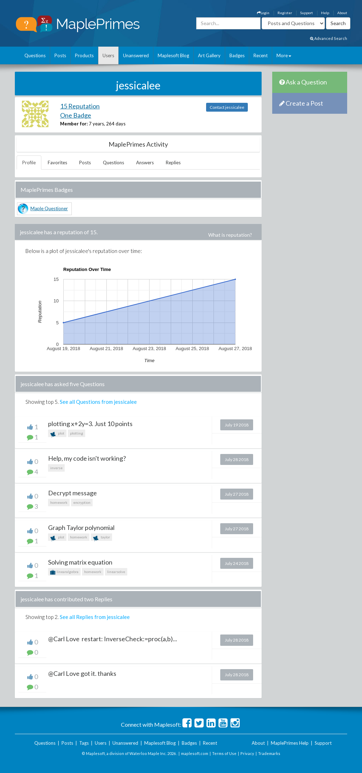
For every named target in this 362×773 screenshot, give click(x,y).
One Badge (75, 115)
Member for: (74, 123)
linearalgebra (64, 572)
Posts (60, 55)
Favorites (57, 162)
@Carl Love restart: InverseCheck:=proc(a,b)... (112, 639)
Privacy (247, 753)
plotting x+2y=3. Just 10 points (90, 423)
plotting (76, 433)
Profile (29, 162)
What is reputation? (230, 235)
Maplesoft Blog (173, 55)
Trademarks (269, 753)
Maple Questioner (49, 208)
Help (325, 13)
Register (285, 13)
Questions (35, 55)
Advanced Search (328, 38)
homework (59, 502)
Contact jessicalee (227, 107)
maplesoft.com (194, 753)
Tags (84, 743)
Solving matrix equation (80, 562)
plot (57, 434)
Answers (145, 162)
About (342, 13)
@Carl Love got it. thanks (82, 673)
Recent (260, 55)
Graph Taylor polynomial (81, 527)
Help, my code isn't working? (87, 458)
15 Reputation (80, 106)
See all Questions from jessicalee (98, 402)
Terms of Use (224, 753)
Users (108, 55)
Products (84, 55)
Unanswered (136, 55)
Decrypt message (72, 493)
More (283, 55)
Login (263, 13)
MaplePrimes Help (290, 743)
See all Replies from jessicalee (95, 617)
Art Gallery (209, 55)
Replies (173, 162)
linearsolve (116, 572)
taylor (101, 538)
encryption (81, 502)
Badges (237, 55)
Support (306, 13)
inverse (56, 468)
